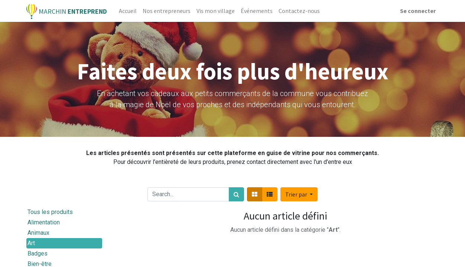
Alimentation (43, 222)
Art (31, 243)
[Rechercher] (236, 194)
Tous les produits (50, 211)
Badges (37, 253)
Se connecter (418, 10)
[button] (299, 194)
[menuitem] (128, 10)
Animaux (38, 232)
